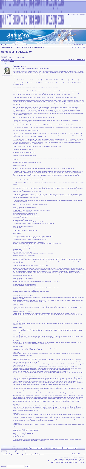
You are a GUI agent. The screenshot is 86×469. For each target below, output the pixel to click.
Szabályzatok (39, 47)
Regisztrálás (10, 14)
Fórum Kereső (74, 14)
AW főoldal (3, 14)
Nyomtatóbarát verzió (7, 59)
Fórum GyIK (67, 14)
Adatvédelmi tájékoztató (16, 51)
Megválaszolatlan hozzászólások (11, 45)
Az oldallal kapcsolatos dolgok (24, 47)
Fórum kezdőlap (7, 47)
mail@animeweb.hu (76, 424)
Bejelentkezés (82, 14)
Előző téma (70, 59)
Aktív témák (25, 45)
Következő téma (80, 59)
